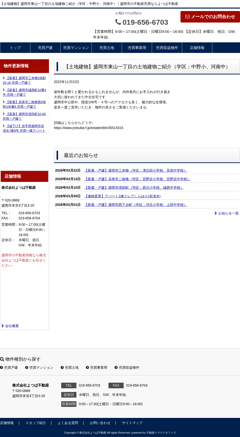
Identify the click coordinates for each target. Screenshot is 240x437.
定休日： (8, 240)
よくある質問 (68, 423)
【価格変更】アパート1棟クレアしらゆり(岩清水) (122, 196)
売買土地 (106, 48)
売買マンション (76, 48)
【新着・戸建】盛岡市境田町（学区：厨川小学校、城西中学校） (134, 187)
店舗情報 (197, 48)
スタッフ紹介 (35, 423)
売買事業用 (137, 48)
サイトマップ (132, 423)
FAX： (6, 218)
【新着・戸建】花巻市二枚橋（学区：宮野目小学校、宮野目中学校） (137, 179)
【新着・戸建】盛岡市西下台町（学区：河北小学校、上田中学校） (135, 205)
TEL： (6, 213)
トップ (15, 48)
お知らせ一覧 (227, 213)
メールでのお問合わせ (210, 16)
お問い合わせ (100, 423)
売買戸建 (45, 48)
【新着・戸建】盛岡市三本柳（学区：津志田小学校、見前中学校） (135, 170)
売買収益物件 (167, 48)
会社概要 (10, 326)
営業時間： (10, 224)
